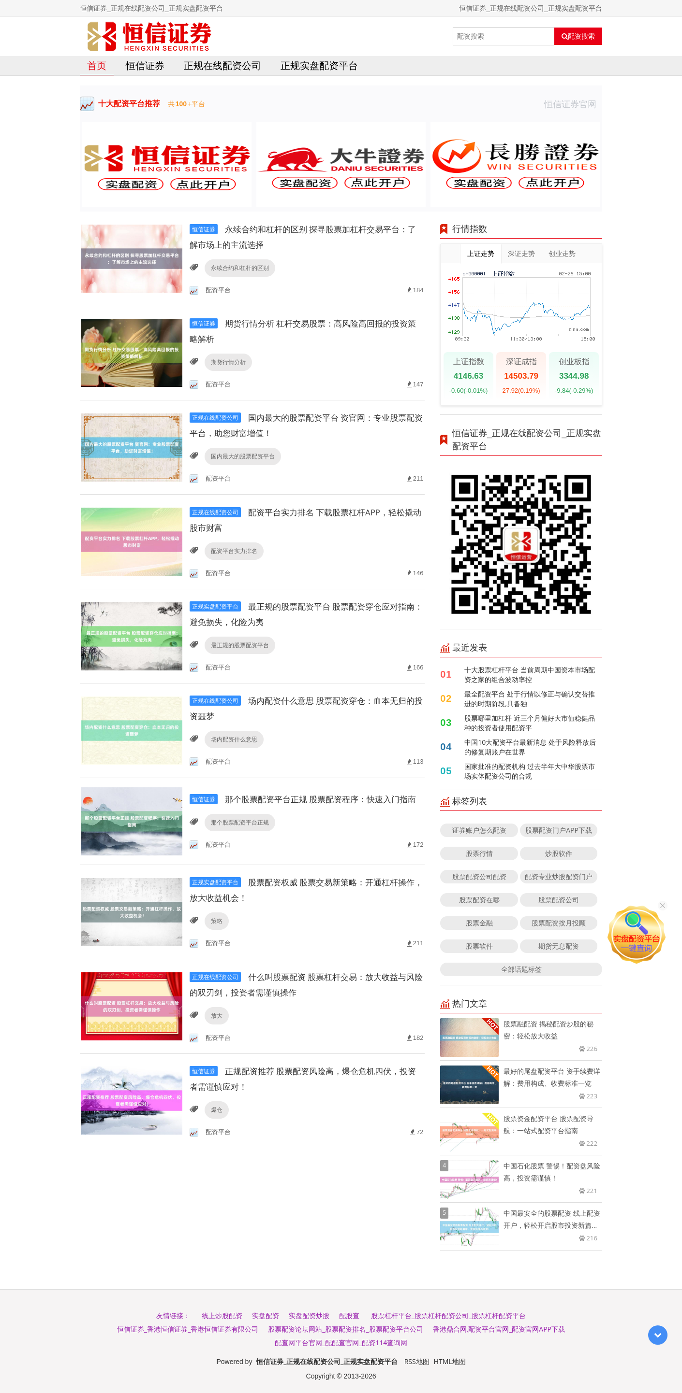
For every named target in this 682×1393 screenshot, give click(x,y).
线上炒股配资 (222, 1315)
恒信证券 (145, 65)
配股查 (349, 1315)
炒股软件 (558, 853)
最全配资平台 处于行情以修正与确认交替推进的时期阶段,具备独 (529, 698)
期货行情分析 (227, 363)
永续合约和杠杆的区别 (239, 268)
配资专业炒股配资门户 (559, 876)
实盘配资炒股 (309, 1315)
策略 (216, 934)
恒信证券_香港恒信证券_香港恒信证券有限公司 (187, 1329)
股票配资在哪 (479, 899)
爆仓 (216, 1124)
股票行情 (479, 853)
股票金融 (479, 922)
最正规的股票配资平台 (239, 648)
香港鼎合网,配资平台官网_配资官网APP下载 (499, 1329)
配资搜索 (578, 36)
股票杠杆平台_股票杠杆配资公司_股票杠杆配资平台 (448, 1315)
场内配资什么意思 (233, 743)
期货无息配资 (558, 946)
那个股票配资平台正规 (239, 839)
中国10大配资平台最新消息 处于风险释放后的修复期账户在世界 (530, 747)
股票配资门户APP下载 (558, 830)
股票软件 (479, 946)
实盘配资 (265, 1315)
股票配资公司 (558, 899)
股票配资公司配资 (479, 876)
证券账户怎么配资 (479, 830)
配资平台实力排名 (233, 553)
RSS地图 (417, 1361)
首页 (96, 65)
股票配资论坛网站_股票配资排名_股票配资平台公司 (345, 1329)
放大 (216, 1029)
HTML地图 (450, 1361)
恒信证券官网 (573, 104)
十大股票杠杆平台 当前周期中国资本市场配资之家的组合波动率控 (529, 674)
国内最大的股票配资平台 (242, 458)
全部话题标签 (521, 969)
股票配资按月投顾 (559, 922)
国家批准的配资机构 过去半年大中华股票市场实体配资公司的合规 (529, 771)
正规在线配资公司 (222, 65)
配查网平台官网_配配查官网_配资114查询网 (341, 1342)
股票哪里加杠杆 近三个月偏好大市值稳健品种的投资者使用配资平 (529, 722)
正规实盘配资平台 (319, 65)
